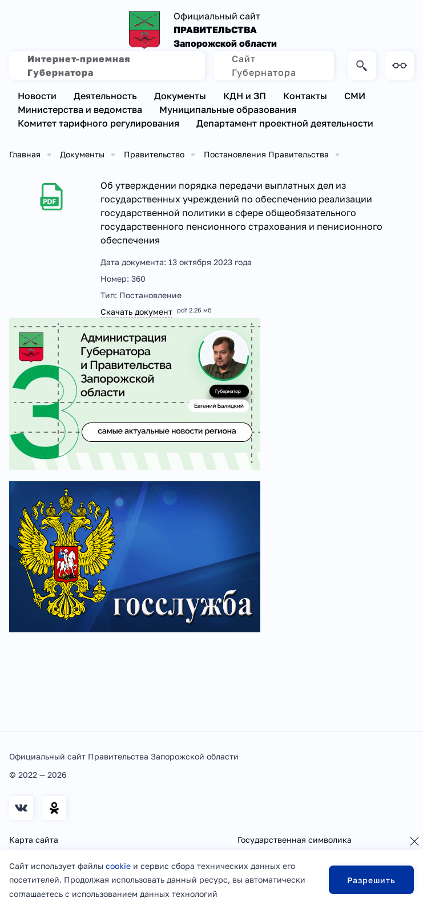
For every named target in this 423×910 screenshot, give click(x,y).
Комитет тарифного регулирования (98, 123)
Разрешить (371, 880)
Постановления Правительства (266, 154)
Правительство (154, 154)
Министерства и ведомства (80, 109)
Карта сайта (33, 839)
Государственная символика (294, 839)
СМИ (354, 95)
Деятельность (105, 95)
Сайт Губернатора (264, 65)
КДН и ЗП (244, 95)
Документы (180, 95)
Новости (37, 95)
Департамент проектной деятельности (284, 123)
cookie (118, 866)
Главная (25, 154)
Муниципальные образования (227, 109)
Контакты (305, 95)
